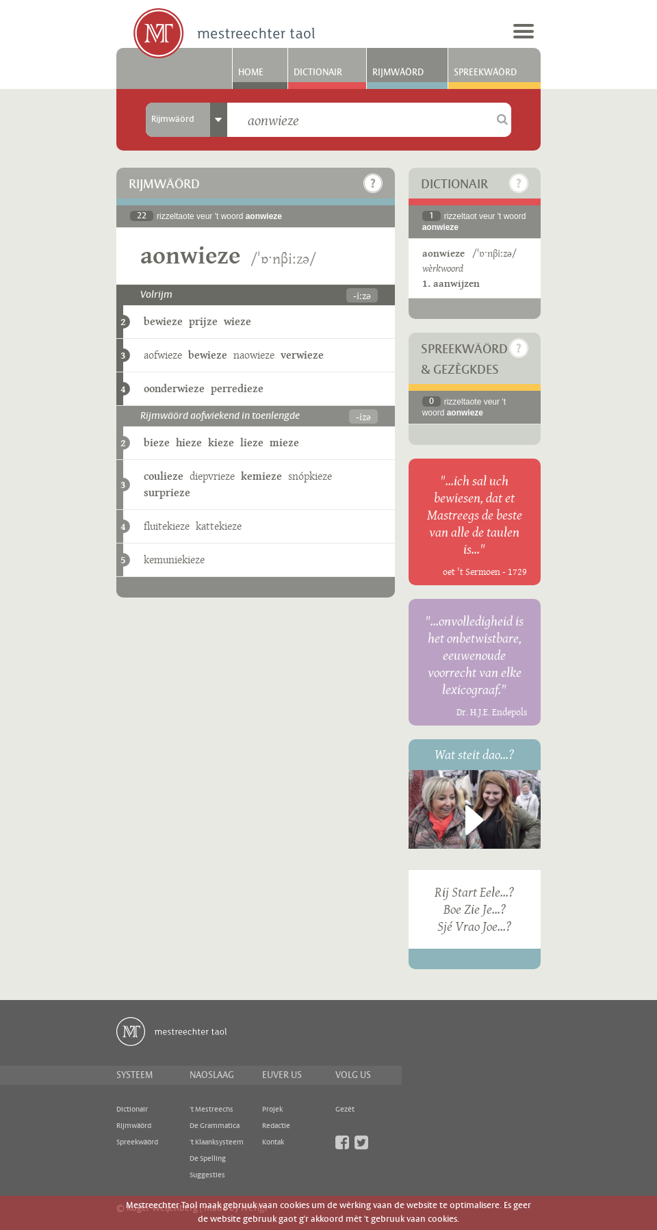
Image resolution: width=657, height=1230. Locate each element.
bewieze (163, 321)
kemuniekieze (174, 559)
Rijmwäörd (398, 72)
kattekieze (219, 526)
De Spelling (208, 1159)
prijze (203, 321)
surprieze (167, 492)
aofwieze (163, 355)
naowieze (253, 355)
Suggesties (207, 1175)
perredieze (237, 388)
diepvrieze (212, 476)
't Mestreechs (211, 1109)
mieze (284, 442)
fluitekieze (167, 526)
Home (250, 72)
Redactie (276, 1126)
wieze (237, 321)
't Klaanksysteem (217, 1142)
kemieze (261, 476)
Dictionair (318, 72)
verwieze (302, 355)
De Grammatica (215, 1126)
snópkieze (310, 476)
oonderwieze (174, 388)
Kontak (273, 1142)
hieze (189, 442)
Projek (272, 1109)
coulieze (163, 476)
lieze (251, 442)
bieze (157, 442)
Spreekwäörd (485, 72)
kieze (221, 442)
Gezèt (345, 1109)
